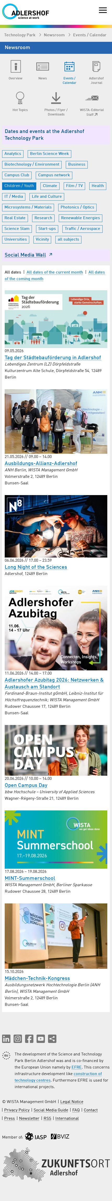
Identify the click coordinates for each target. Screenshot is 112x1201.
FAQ (76, 1110)
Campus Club (16, 175)
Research (43, 218)
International (67, 1119)
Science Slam (17, 229)
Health (98, 186)
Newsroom (55, 35)
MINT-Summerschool (30, 878)
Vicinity (42, 239)
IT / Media (13, 197)
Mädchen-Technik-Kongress (37, 978)
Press (9, 1119)
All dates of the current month (55, 272)
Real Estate (15, 218)
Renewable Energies (80, 218)
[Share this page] (52, 1039)
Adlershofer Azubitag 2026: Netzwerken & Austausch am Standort (54, 684)
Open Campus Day (26, 785)
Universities (15, 239)
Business (76, 165)
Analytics (12, 154)
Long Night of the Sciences (36, 567)
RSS (47, 1119)
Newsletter (29, 1119)
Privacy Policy (17, 1110)
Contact (91, 1110)
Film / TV (74, 186)
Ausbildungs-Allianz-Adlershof (41, 463)
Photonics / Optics (77, 207)
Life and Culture (47, 197)
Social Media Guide (51, 1110)
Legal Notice (71, 1102)
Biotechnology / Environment (31, 165)
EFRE (77, 1067)
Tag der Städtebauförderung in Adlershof (53, 358)
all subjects (68, 239)
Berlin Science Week (49, 154)
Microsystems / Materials (28, 207)
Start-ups (47, 229)
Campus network (54, 175)
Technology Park (20, 35)
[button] (6, 1039)
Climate (50, 186)
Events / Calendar (90, 35)
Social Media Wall (29, 255)
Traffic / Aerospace (82, 229)
